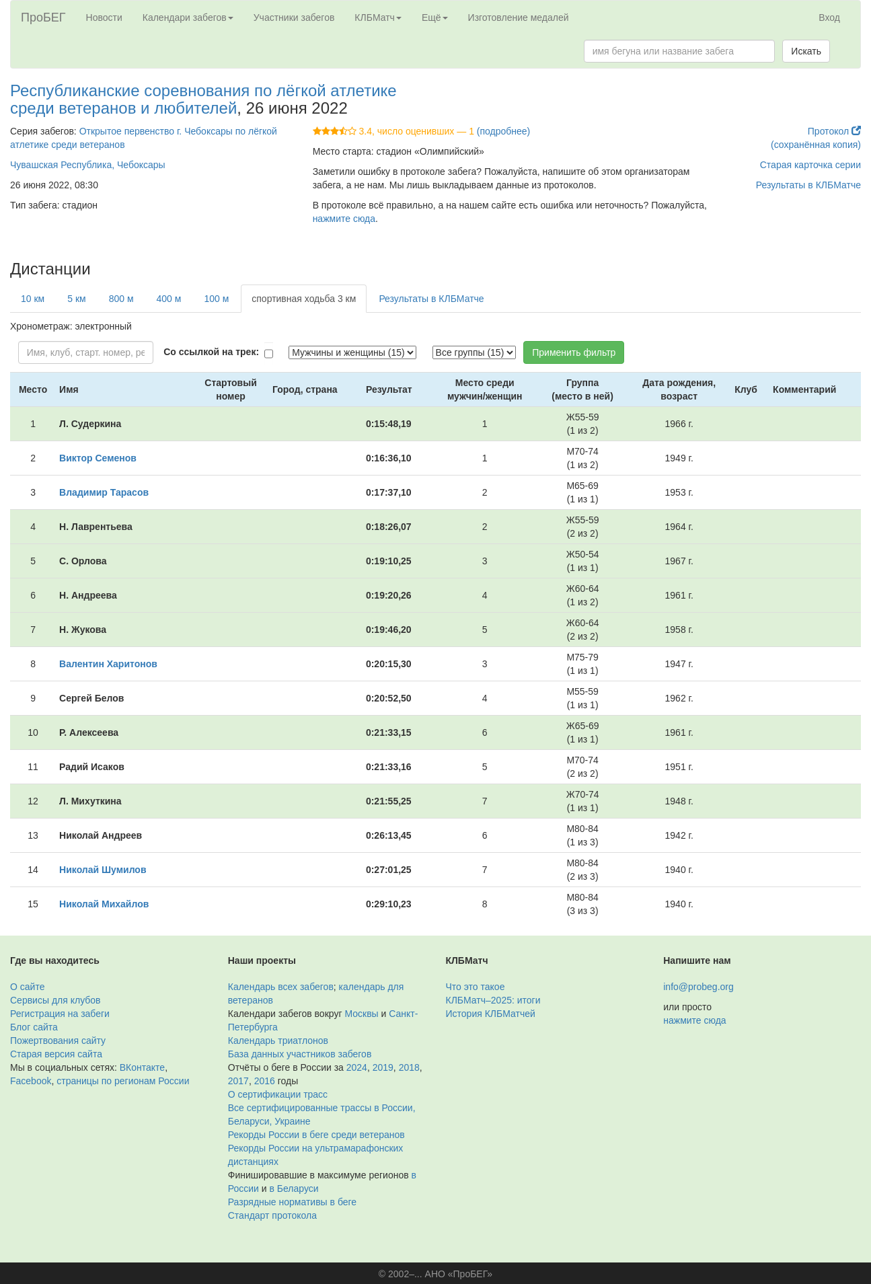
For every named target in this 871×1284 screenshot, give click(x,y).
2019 (383, 1067)
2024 (356, 1067)
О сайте (27, 986)
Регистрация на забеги (60, 1013)
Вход (829, 17)
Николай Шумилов (102, 869)
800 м (121, 298)
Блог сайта (34, 1027)
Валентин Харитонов (108, 663)
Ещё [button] (435, 17)
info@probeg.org (698, 986)
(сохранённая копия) (816, 144)
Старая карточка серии (810, 164)
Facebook (30, 1080)
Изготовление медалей (518, 17)
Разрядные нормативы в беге (292, 1202)
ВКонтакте (142, 1067)
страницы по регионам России (122, 1080)
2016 (264, 1080)
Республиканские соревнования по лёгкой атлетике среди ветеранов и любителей (203, 99)
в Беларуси (294, 1188)
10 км (32, 298)
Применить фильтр (573, 352)
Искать (806, 51)
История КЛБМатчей (490, 1013)
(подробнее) (503, 131)
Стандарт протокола (272, 1215)
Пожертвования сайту (58, 1040)
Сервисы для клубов (55, 1000)
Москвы (361, 1013)
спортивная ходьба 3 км (304, 298)
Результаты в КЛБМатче (808, 185)
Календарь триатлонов (278, 1040)
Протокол (834, 131)
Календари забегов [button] (188, 17)
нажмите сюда (344, 218)
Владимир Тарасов (104, 492)
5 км (76, 298)
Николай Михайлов (104, 904)
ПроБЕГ (43, 17)
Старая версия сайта (56, 1054)
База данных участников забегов (300, 1054)
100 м (216, 298)
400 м (169, 298)
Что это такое (475, 986)
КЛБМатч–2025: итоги (493, 1000)
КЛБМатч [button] (378, 17)
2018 (409, 1067)
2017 (238, 1080)
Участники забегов (294, 17)
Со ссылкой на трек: (211, 351)
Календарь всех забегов (281, 986)
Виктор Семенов (98, 458)
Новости (104, 17)
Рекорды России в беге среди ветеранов (316, 1134)
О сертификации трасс (278, 1094)
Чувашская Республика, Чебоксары (87, 164)
